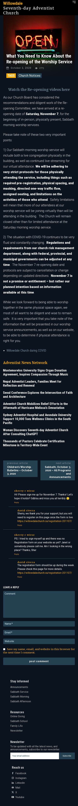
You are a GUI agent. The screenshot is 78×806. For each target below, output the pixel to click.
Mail (17, 787)
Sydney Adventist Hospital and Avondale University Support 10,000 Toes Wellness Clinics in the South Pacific (37, 419)
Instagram (20, 778)
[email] (34, 756)
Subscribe (67, 756)
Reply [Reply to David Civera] (19, 525)
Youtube (19, 797)
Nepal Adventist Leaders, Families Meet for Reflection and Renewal (32, 383)
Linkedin (20, 783)
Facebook (20, 773)
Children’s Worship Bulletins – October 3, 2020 (19, 470)
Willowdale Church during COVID (26, 350)
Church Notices (29, 75)
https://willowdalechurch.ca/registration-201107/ (44, 521)
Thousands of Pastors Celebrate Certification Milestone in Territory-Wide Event (34, 443)
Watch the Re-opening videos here (39, 89)
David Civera (26, 510)
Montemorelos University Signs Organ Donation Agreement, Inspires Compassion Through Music (35, 372)
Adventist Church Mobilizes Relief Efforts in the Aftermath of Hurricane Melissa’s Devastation (35, 406)
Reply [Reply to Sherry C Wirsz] (16, 502)
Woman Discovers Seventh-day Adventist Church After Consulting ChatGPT (35, 432)
